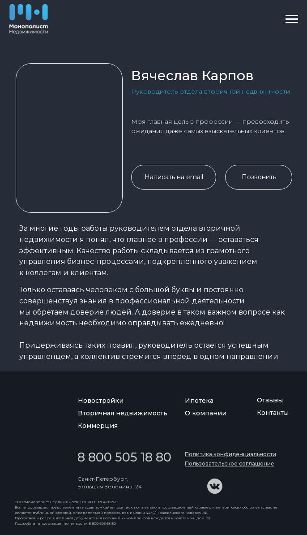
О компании (205, 413)
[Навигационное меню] (292, 19)
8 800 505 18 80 (124, 457)
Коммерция (98, 426)
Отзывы (270, 400)
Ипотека (199, 401)
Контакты (273, 413)
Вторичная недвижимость (122, 413)
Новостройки (101, 401)
